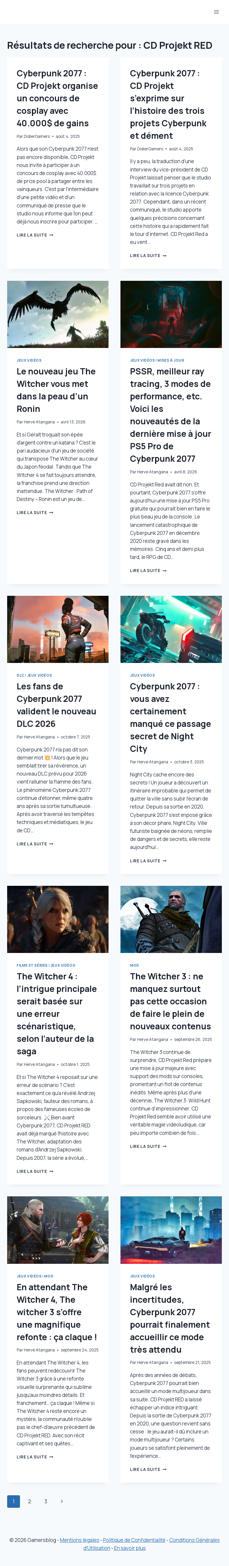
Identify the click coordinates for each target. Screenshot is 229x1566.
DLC (20, 675)
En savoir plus (130, 1548)
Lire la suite (35, 235)
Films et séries (32, 965)
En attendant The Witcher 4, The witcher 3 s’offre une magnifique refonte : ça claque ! (57, 1312)
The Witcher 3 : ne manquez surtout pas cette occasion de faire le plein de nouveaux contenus (170, 1001)
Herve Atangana (39, 422)
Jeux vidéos (29, 360)
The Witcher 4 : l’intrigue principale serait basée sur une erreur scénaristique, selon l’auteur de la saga (57, 1014)
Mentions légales (79, 1540)
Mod (134, 965)
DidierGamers (37, 136)
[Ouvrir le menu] (216, 11)
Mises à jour (170, 360)
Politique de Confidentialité (134, 1540)
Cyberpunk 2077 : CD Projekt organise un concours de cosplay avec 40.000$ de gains (57, 98)
